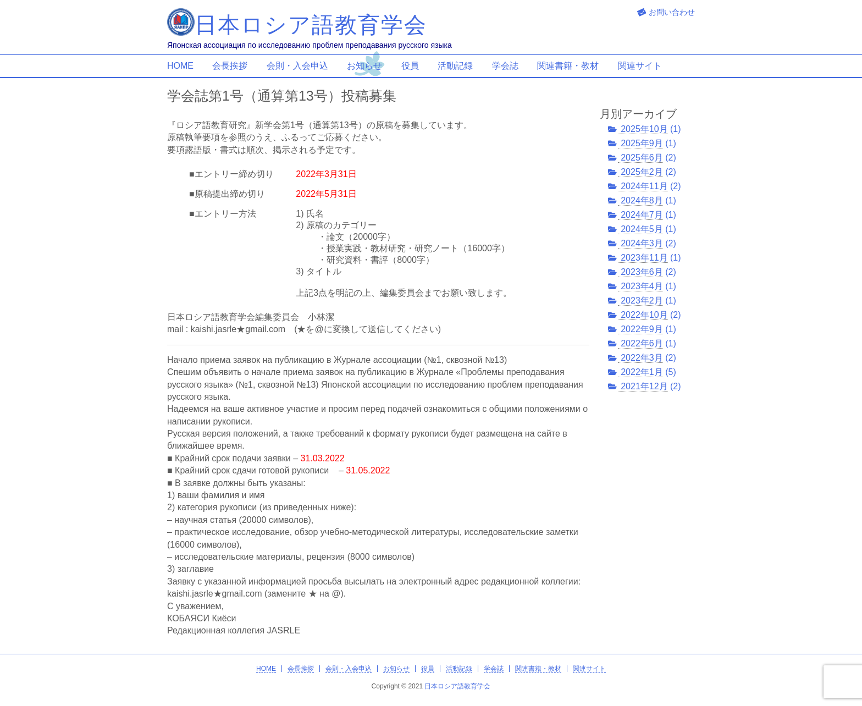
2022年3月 (642, 357)
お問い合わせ (672, 12)
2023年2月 (642, 300)
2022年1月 (642, 372)
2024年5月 (642, 229)
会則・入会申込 (297, 65)
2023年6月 (642, 272)
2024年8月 (642, 200)
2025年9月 (642, 143)
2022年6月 (642, 343)
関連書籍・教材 (568, 65)
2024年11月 (644, 186)
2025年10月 (644, 129)
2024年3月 (642, 243)
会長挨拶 (229, 65)
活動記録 (455, 65)
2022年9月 (642, 329)
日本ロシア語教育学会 (457, 686)
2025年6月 (642, 157)
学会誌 (505, 65)
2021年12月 (644, 386)
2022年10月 (644, 314)
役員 (410, 65)
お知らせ (364, 65)
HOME (180, 65)
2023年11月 (644, 257)
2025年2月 (642, 171)
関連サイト (640, 65)
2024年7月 (642, 214)
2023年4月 (642, 286)
